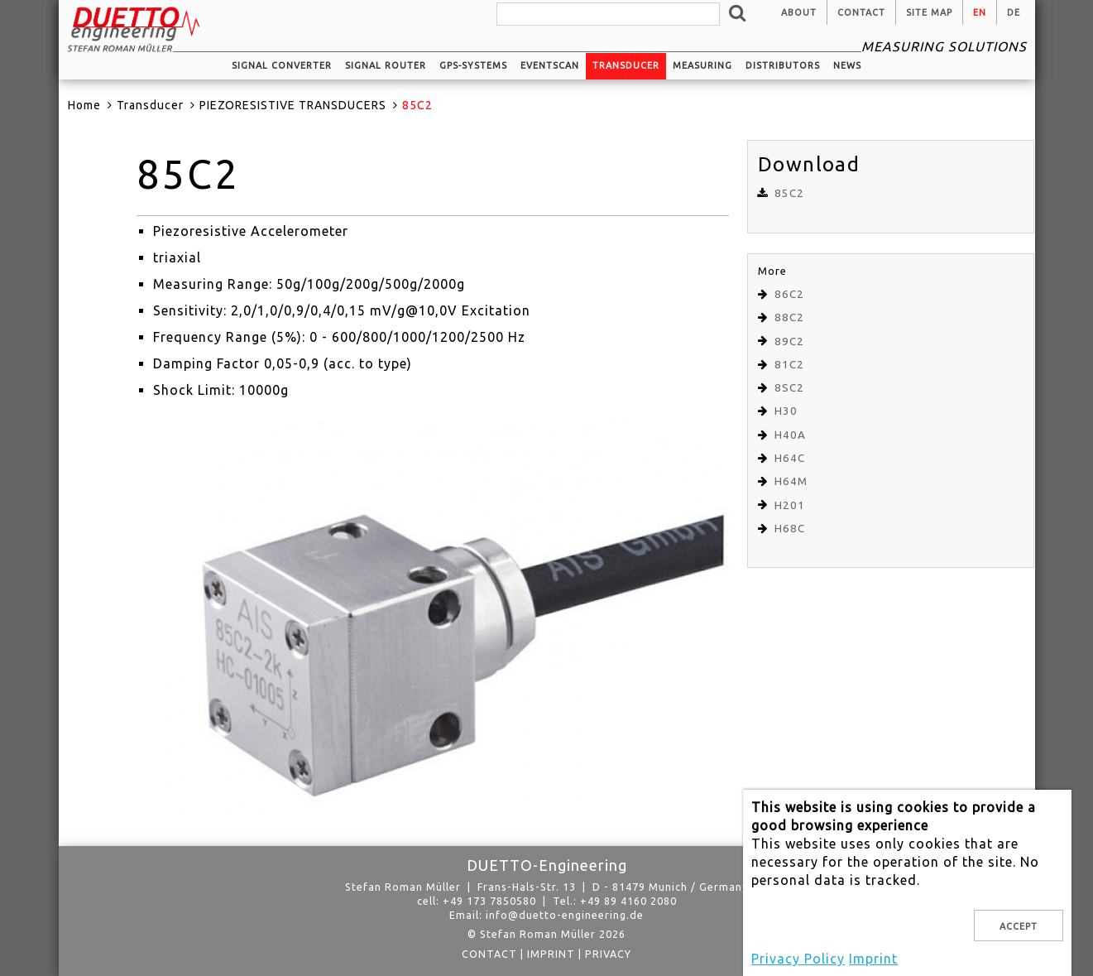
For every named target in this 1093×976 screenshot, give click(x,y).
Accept (1019, 926)
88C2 (789, 317)
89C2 (789, 341)
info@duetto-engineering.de (565, 915)
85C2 (789, 193)
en (979, 12)
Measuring (702, 65)
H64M (791, 481)
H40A (790, 435)
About (799, 12)
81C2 (789, 364)
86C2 (789, 294)
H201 (789, 505)
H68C (789, 528)
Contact (861, 12)
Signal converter (282, 65)
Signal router (385, 65)
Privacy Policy (798, 958)
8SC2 (789, 388)
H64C (789, 458)
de (1013, 12)
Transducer (625, 65)
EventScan (549, 65)
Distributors (782, 65)
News (847, 65)
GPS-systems (473, 65)
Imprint (551, 953)
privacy (608, 953)
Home (84, 105)
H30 (786, 411)
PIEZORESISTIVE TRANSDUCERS (292, 105)
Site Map (929, 12)
